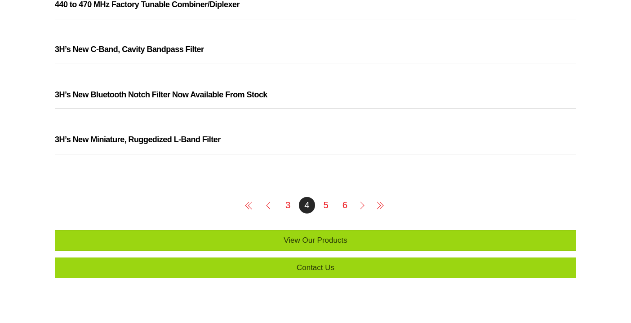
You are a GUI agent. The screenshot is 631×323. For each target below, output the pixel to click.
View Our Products (315, 240)
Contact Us (315, 267)
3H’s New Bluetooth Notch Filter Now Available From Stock (161, 94)
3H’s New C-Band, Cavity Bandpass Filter (129, 49)
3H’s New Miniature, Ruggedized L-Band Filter (138, 139)
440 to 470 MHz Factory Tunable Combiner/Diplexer (147, 4)
